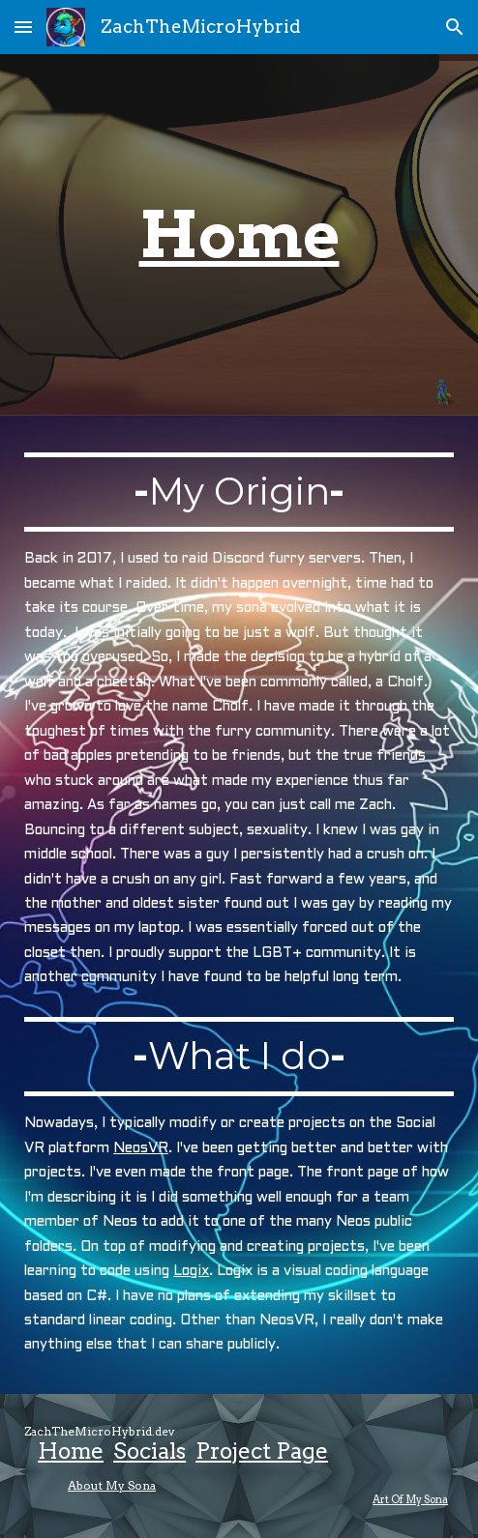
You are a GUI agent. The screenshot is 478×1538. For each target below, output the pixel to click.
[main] (239, 234)
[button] (23, 26)
